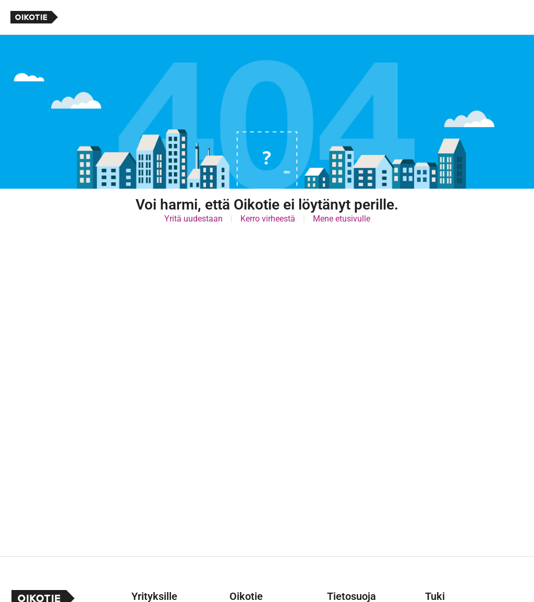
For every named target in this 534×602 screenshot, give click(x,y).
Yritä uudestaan (193, 219)
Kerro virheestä (267, 219)
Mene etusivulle (341, 219)
